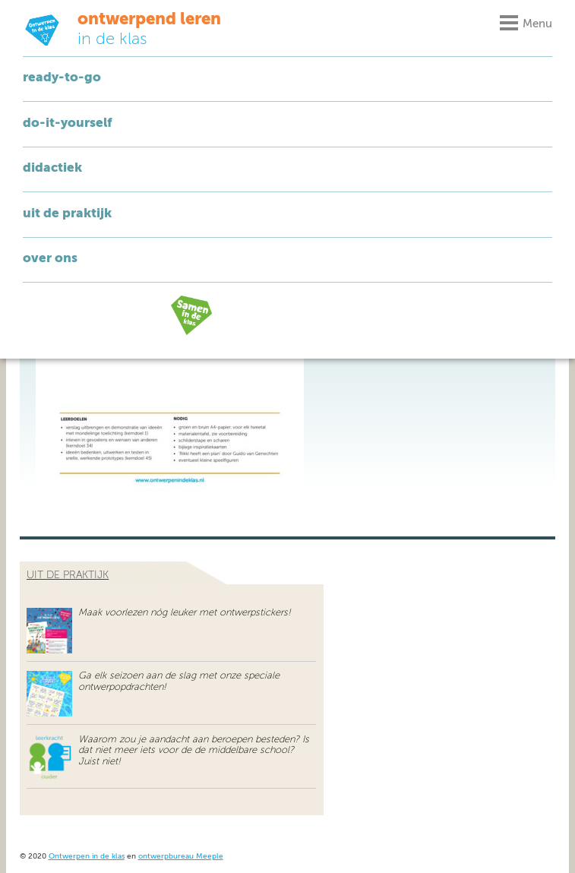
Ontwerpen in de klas (87, 856)
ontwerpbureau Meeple (180, 856)
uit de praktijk (68, 575)
